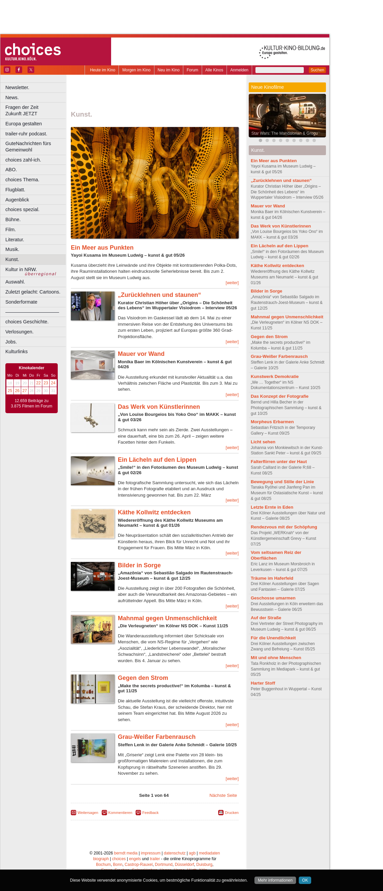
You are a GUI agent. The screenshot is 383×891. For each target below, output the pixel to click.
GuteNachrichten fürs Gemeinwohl (28, 146)
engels (135, 858)
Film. (10, 229)
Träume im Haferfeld (272, 578)
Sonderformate (21, 302)
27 (24, 390)
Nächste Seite (223, 795)
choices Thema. (22, 179)
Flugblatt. (15, 189)
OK (305, 880)
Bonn (118, 864)
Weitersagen (88, 813)
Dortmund (164, 864)
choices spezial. (22, 209)
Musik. (12, 249)
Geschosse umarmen (273, 597)
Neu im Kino (169, 70)
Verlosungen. (19, 331)
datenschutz (175, 853)
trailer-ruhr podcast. (26, 133)
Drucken (232, 813)
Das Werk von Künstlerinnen (159, 406)
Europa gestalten (23, 123)
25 (10, 390)
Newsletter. (17, 87)
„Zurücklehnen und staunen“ (159, 295)
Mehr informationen (275, 880)
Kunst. (12, 259)
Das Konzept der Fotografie (279, 396)
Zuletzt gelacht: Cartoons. (32, 292)
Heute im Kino (102, 70)
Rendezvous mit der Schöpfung (284, 526)
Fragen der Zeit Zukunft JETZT (36, 110)
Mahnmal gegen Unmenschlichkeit (167, 618)
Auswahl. (15, 281)
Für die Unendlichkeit (273, 637)
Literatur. (14, 239)
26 (17, 390)
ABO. (11, 169)
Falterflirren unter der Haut (279, 461)
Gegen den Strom (143, 678)
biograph (101, 858)
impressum (151, 853)
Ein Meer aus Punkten (102, 247)
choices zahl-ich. (23, 160)
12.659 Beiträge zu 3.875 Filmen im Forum (31, 403)
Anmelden (239, 70)
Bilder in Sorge (139, 565)
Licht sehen (263, 441)
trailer (155, 858)
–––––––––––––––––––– (32, 312)
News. (12, 97)
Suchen (317, 70)
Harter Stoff (263, 683)
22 (38, 383)
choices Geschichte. (27, 321)
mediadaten (209, 853)
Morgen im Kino (136, 70)
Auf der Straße (266, 617)
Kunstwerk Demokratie (275, 376)
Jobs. (11, 341)
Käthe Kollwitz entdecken (154, 512)
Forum (192, 70)
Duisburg (204, 864)
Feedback (150, 813)
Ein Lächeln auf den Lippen (157, 459)
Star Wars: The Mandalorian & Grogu (284, 133)
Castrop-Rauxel (138, 864)
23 (46, 383)
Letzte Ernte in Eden (272, 507)
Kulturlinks (16, 351)
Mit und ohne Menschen (276, 657)
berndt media (126, 853)
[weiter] (232, 282)
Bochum (103, 864)
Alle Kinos (214, 70)
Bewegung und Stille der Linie (282, 481)
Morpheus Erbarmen (272, 421)
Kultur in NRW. (21, 269)
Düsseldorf (184, 864)
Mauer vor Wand (141, 354)
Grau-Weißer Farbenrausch (157, 737)
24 (53, 383)
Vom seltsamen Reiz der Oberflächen (276, 555)
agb (192, 853)
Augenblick (17, 199)
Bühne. (13, 219)
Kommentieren (120, 813)
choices (119, 858)
